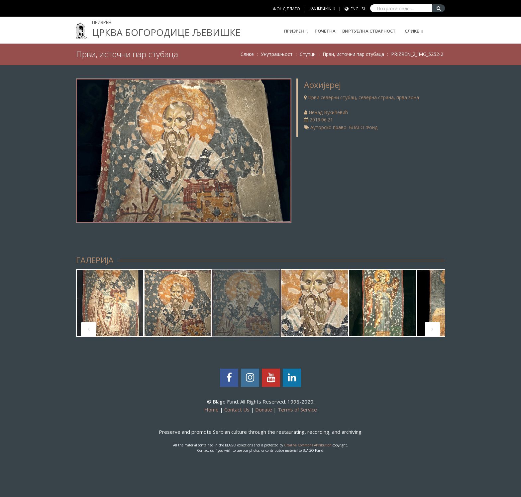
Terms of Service (297, 409)
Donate (263, 409)
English (358, 9)
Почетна (325, 31)
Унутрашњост (277, 54)
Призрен (296, 31)
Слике (412, 31)
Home (211, 409)
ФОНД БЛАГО (286, 9)
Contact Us (237, 409)
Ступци (308, 54)
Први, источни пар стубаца (353, 54)
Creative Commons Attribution (308, 445)
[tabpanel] (110, 303)
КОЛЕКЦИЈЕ (320, 8)
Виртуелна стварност (369, 31)
